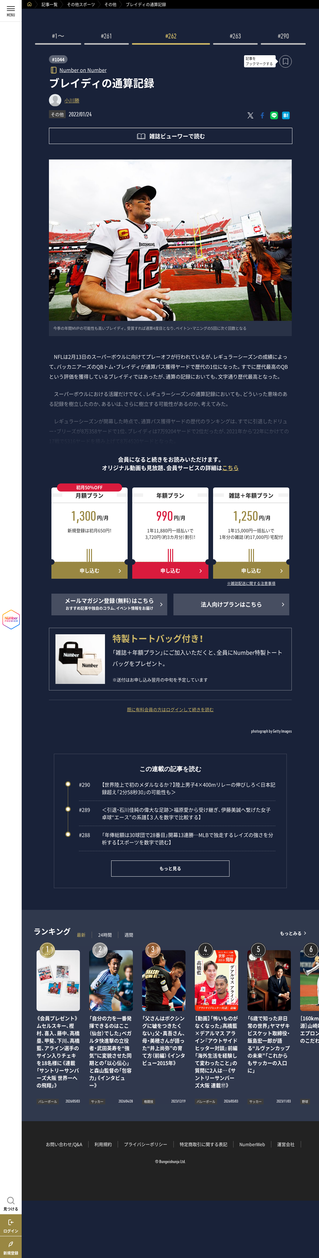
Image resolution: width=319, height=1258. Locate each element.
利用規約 (103, 1144)
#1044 (58, 59)
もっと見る (170, 868)
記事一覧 (50, 4)
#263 (235, 37)
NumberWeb (252, 1144)
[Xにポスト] (250, 115)
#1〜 (58, 37)
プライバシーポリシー (145, 1144)
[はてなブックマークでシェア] (286, 115)
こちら (230, 468)
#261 (106, 37)
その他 (110, 4)
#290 (283, 37)
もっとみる (291, 933)
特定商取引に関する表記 (203, 1144)
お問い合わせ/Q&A (64, 1144)
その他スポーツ (81, 4)
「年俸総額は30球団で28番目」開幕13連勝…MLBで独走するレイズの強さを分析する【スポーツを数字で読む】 (176, 838)
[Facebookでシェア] (262, 115)
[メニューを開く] (11, 11)
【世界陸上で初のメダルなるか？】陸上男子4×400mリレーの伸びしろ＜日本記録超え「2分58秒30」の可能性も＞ (177, 788)
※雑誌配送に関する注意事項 (251, 583)
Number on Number (83, 69)
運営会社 (286, 1144)
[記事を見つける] (11, 1203)
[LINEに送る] (274, 115)
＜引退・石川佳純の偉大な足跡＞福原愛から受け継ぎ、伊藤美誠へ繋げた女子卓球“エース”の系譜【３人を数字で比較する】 (175, 813)
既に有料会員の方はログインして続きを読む (170, 709)
